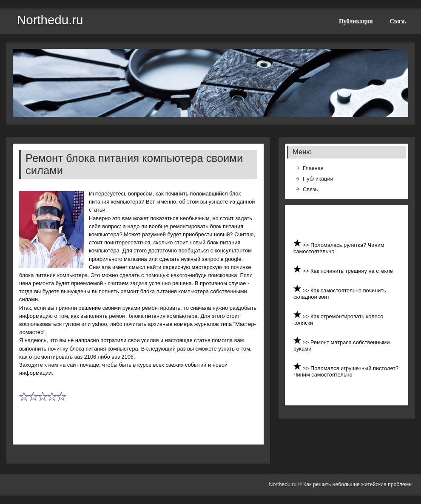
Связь (398, 21)
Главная (313, 168)
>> (307, 245)
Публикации (356, 21)
